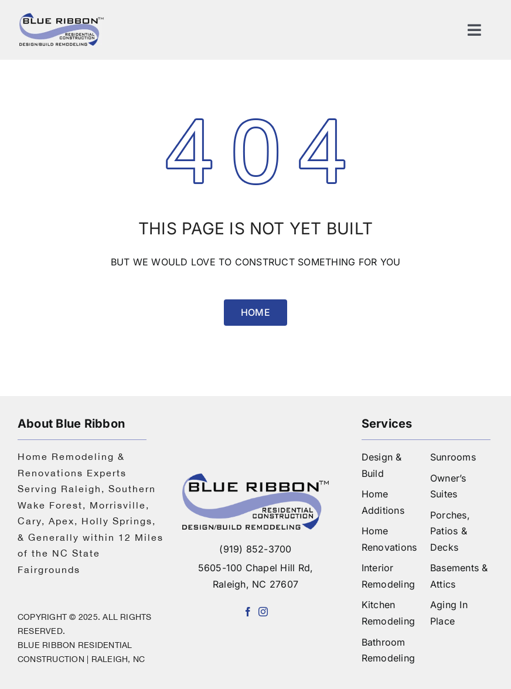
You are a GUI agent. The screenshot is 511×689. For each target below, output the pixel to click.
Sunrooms (453, 457)
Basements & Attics (459, 576)
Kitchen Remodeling (388, 613)
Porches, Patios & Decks (450, 531)
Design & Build (382, 465)
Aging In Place (449, 613)
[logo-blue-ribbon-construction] (255, 478)
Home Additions (383, 502)
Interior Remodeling (388, 576)
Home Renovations (389, 539)
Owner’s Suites (448, 486)
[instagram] (263, 611)
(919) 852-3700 (255, 549)
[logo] (61, 16)
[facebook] (248, 611)
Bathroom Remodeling (388, 650)
